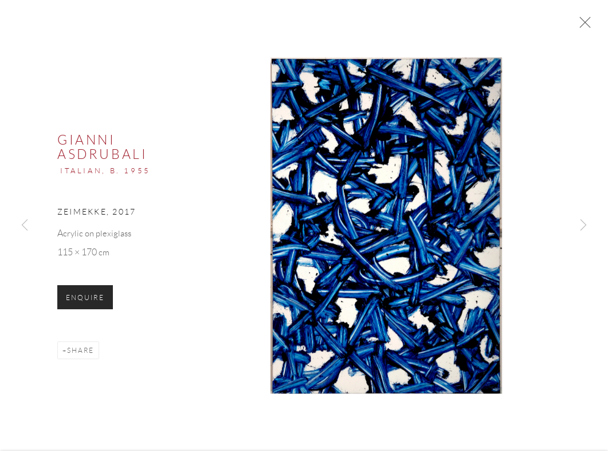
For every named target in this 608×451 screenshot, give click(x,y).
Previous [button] (24, 225)
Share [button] (80, 352)
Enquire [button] (85, 299)
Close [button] (582, 25)
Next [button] (583, 225)
